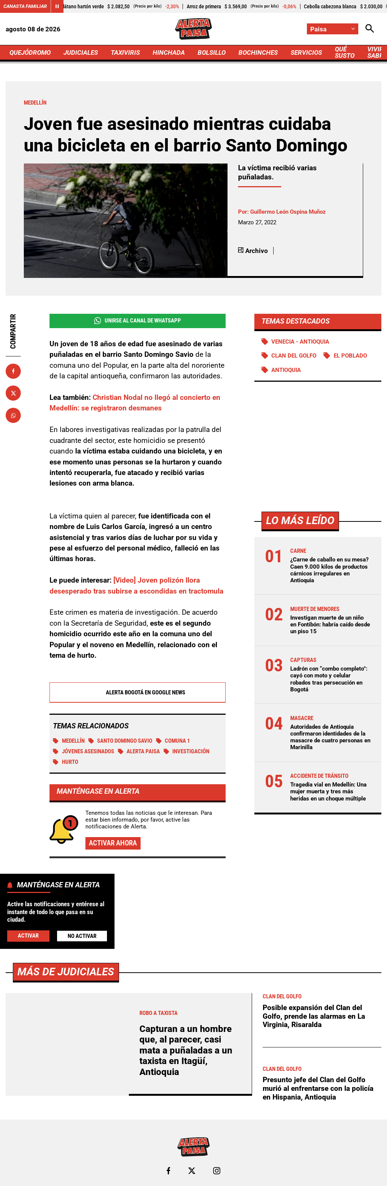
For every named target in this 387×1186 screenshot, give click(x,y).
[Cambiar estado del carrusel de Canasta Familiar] (57, 6)
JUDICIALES (80, 52)
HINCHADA (169, 52)
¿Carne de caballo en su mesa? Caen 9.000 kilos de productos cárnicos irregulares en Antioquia (329, 570)
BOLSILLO (212, 52)
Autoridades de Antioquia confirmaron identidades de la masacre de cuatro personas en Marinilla (330, 737)
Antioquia (286, 370)
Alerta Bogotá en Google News (137, 692)
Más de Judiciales (65, 971)
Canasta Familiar (25, 6)
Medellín (69, 740)
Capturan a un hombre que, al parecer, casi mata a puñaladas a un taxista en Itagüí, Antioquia (185, 1050)
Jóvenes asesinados (83, 751)
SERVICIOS (306, 52)
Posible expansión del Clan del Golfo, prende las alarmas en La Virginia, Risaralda (314, 1016)
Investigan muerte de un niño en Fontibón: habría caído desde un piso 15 (330, 624)
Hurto (65, 762)
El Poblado (350, 355)
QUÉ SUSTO (344, 52)
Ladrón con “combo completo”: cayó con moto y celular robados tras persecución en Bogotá (328, 679)
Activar (28, 935)
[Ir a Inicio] (193, 29)
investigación (187, 751)
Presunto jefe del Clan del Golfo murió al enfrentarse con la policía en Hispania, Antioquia (318, 1088)
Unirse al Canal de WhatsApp (137, 320)
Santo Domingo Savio (120, 740)
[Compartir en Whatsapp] (13, 415)
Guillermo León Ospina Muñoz (288, 211)
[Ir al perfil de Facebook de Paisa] (168, 1170)
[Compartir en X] (13, 393)
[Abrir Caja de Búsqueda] (369, 28)
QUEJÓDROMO (30, 52)
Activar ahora (113, 843)
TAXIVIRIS (125, 52)
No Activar (82, 936)
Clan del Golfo (293, 355)
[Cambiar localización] (332, 28)
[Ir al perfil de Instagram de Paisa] (216, 1170)
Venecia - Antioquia (300, 341)
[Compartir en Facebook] (13, 371)
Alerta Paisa (139, 751)
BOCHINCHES (258, 52)
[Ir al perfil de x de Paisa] (191, 1170)
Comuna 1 (173, 740)
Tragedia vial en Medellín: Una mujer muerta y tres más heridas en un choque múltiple (328, 791)
